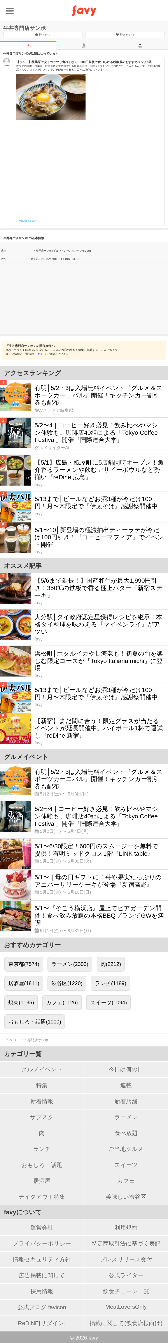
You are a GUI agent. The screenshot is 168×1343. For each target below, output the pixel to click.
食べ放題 (126, 1133)
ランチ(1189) (110, 983)
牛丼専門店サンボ (24, 28)
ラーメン (126, 1117)
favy (9, 1040)
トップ (28, 46)
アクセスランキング (32, 373)
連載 (126, 1085)
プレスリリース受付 (126, 1259)
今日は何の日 (126, 1069)
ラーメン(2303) (69, 964)
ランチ (42, 1149)
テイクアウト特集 (41, 1197)
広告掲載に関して (42, 1275)
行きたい (125, 34)
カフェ (126, 1181)
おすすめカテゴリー (32, 945)
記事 (84, 45)
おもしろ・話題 (41, 1165)
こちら (39, 354)
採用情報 (41, 1291)
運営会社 (41, 1227)
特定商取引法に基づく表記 (126, 1243)
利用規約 (126, 1227)
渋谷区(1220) (66, 983)
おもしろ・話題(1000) (34, 1022)
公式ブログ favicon (42, 1307)
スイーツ (126, 1165)
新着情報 (41, 1101)
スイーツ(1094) (108, 1002)
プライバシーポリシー (41, 1243)
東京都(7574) (23, 964)
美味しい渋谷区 (126, 1197)
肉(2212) (111, 964)
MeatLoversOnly (126, 1307)
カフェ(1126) (62, 1002)
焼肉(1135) (21, 1002)
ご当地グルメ (126, 1149)
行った (43, 34)
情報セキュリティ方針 (42, 1259)
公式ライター (126, 1275)
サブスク (42, 1117)
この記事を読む (26, 221)
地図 (140, 45)
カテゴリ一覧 (23, 1054)
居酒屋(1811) (23, 983)
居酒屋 (41, 1181)
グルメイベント (42, 1069)
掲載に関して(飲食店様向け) (125, 1323)
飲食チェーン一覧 (126, 1291)
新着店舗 (126, 1101)
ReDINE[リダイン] (42, 1323)
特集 (41, 1085)
